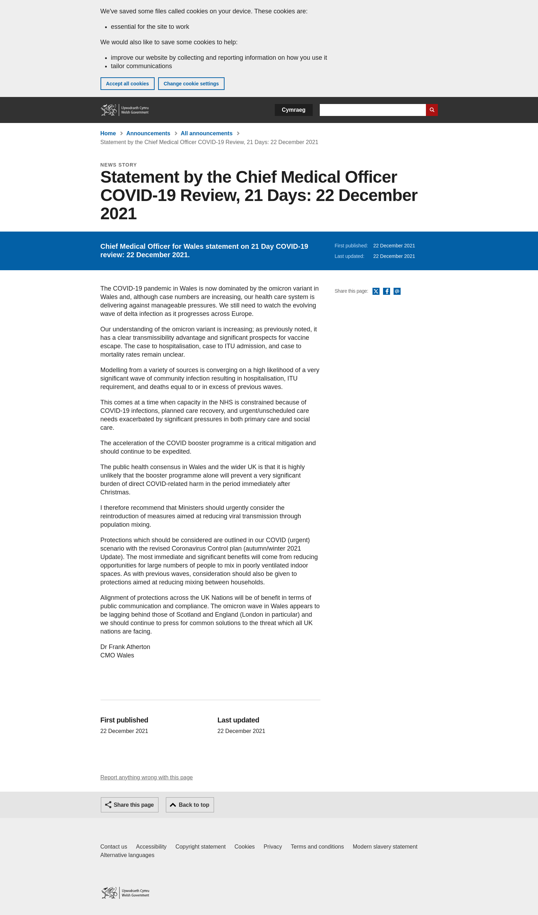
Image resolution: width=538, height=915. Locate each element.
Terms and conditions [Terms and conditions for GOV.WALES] (317, 847)
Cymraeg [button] (293, 110)
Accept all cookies (127, 83)
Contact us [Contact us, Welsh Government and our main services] (114, 847)
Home (108, 133)
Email (397, 292)
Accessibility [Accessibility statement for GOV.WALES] (151, 847)
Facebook (386, 292)
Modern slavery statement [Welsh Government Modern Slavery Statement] (385, 847)
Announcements (148, 133)
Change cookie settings (191, 83)
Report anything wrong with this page (147, 777)
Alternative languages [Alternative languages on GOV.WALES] (128, 855)
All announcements (207, 133)
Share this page (134, 805)
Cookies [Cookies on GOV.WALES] (244, 847)
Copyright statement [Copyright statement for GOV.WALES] (200, 847)
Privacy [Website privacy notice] (273, 847)
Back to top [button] (194, 805)
